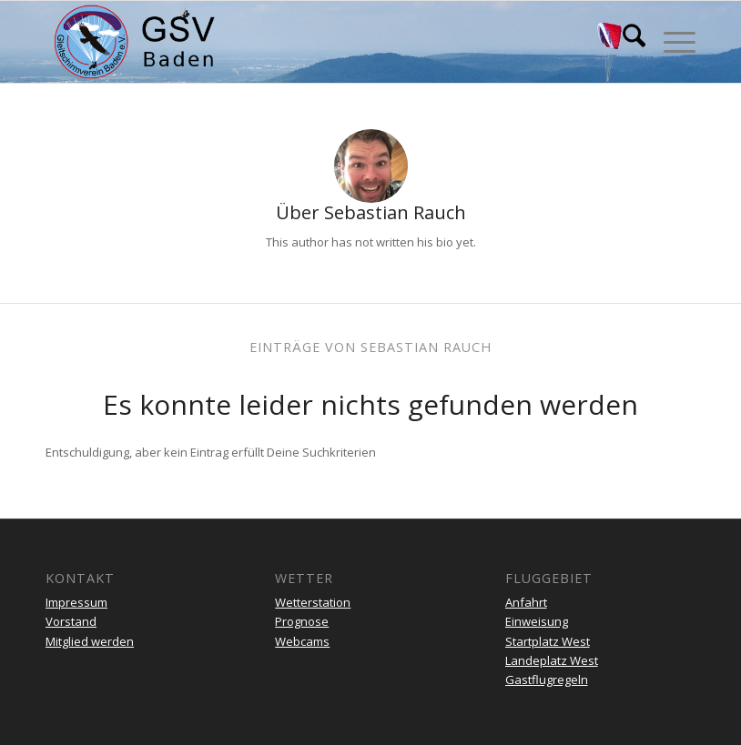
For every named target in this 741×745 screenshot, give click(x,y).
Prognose (302, 621)
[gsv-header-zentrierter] (135, 42)
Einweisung (536, 621)
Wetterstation (312, 602)
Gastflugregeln (546, 679)
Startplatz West (547, 641)
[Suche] (624, 42)
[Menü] (670, 42)
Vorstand (71, 621)
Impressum (76, 602)
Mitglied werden (90, 641)
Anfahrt (526, 602)
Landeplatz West (551, 660)
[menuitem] (624, 42)
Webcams (302, 641)
